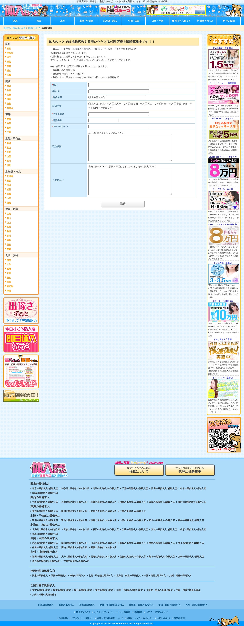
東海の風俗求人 (87, 605)
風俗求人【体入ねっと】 (15, 28)
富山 (9, 147)
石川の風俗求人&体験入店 (162, 520)
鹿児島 (10, 286)
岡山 (9, 218)
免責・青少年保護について (110, 618)
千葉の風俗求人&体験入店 (135, 488)
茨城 (9, 75)
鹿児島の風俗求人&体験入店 (46, 561)
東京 (9, 48)
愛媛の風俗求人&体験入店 (103, 547)
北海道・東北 (110, 20)
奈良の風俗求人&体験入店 (162, 502)
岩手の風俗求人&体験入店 (135, 529)
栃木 (9, 70)
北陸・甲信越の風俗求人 (112, 605)
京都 (9, 95)
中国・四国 (133, 20)
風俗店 (94, 97)
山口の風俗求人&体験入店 (103, 543)
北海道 (10, 176)
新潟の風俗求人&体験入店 (45, 520)
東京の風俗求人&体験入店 (45, 488)
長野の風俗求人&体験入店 (103, 520)
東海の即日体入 (77, 575)
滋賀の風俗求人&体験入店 (133, 502)
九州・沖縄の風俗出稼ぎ (44, 594)
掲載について (34, 28)
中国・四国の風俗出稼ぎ (188, 590)
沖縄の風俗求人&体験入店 (76, 561)
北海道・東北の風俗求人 (141, 605)
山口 (9, 222)
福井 (9, 165)
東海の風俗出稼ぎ (104, 590)
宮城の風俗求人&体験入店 (164, 529)
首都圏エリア (137, 103)
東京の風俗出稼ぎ (41, 590)
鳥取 (9, 227)
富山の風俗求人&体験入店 (74, 520)
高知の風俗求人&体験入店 (74, 547)
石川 (9, 161)
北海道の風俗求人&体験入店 (46, 529)
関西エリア (153, 103)
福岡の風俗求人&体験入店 (45, 556)
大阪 (9, 86)
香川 (9, 236)
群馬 (9, 66)
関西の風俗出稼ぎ (83, 590)
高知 (9, 244)
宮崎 (9, 282)
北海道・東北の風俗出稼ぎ (159, 590)
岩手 (9, 189)
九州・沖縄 (157, 20)
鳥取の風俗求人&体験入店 (133, 543)
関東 (15, 20)
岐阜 (9, 128)
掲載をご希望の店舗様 (139, 470)
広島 (9, 214)
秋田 (9, 185)
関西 (39, 20)
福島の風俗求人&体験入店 (45, 534)
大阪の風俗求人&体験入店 (45, 502)
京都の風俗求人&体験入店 (103, 502)
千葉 (9, 61)
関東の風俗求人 (46, 605)
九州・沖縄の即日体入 (180, 575)
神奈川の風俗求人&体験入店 (75, 488)
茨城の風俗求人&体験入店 (45, 493)
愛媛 (9, 249)
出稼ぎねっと (205, 20)
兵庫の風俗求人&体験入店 (74, 502)
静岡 (9, 123)
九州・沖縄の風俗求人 (197, 605)
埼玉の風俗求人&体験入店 (106, 488)
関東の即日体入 (40, 575)
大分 (9, 264)
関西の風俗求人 (66, 605)
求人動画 (228, 20)
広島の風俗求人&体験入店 (45, 543)
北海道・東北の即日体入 (128, 575)
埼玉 (9, 57)
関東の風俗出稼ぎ (62, 590)
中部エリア (167, 103)
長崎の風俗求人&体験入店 (103, 556)
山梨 (9, 156)
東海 (62, 20)
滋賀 (9, 99)
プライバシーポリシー (83, 618)
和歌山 (10, 108)
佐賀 (9, 273)
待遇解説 (138, 612)
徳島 (9, 240)
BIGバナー (148, 618)
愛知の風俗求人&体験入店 (45, 511)
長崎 (9, 269)
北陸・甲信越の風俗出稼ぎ (129, 590)
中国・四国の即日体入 (155, 575)
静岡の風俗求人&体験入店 (74, 511)
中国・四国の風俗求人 (169, 605)
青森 (9, 180)
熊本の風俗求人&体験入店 (162, 556)
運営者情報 (179, 618)
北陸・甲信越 (86, 20)
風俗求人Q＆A (83, 612)
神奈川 (10, 53)
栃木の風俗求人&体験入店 (193, 488)
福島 (9, 202)
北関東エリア (121, 103)
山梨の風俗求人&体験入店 (133, 520)
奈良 (9, 103)
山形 (9, 198)
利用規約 (63, 618)
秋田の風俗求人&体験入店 (106, 529)
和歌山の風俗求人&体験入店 (192, 502)
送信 (123, 203)
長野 (9, 152)
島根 (9, 231)
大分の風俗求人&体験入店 (74, 556)
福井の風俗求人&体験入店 (191, 520)
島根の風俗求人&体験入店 (162, 543)
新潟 (9, 143)
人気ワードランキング (157, 612)
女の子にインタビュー (105, 612)
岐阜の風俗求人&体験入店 (103, 511)
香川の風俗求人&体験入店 (191, 543)
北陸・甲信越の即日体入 (101, 575)
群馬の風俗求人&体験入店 (164, 488)
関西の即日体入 (58, 575)
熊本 (9, 277)
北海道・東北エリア (101, 103)
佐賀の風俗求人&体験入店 (133, 556)
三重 (9, 132)
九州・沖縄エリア (103, 108)
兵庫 (9, 90)
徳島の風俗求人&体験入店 (45, 547)
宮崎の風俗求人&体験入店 (191, 556)
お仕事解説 (124, 612)
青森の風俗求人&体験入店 (76, 529)
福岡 (9, 260)
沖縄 (9, 291)
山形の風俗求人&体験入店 (193, 529)
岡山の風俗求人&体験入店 (74, 543)
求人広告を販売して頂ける (189, 470)
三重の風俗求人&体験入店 (133, 511)
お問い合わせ (163, 618)
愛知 (9, 119)
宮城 (9, 194)
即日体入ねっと (181, 20)
